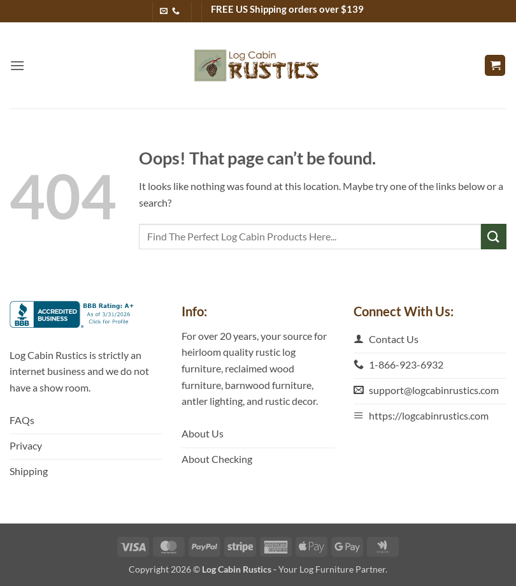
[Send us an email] (164, 11)
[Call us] (176, 11)
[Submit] (493, 236)
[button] (17, 65)
